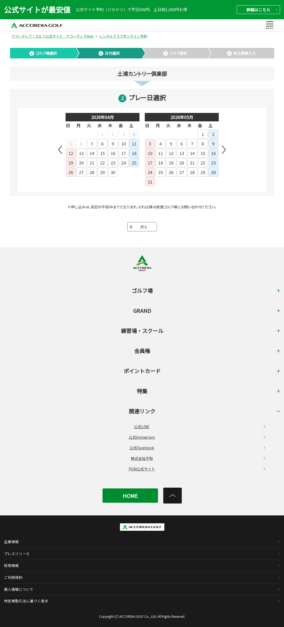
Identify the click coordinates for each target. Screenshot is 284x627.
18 (134, 153)
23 (113, 162)
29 (102, 172)
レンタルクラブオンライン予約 (123, 36)
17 (123, 153)
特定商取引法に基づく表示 (26, 600)
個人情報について (19, 589)
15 (102, 153)
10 (123, 143)
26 (70, 172)
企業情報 (11, 541)
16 (113, 153)
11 (134, 143)
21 (92, 162)
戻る (143, 226)
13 (81, 153)
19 (70, 162)
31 (150, 182)
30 (113, 172)
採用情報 (11, 565)
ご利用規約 (13, 577)
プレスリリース (17, 553)
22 (102, 162)
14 (92, 153)
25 (134, 162)
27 (81, 172)
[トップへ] (172, 496)
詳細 (261, 9)
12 (70, 153)
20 (81, 162)
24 (123, 162)
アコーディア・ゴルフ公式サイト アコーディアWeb (52, 36)
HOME (130, 496)
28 (92, 172)
